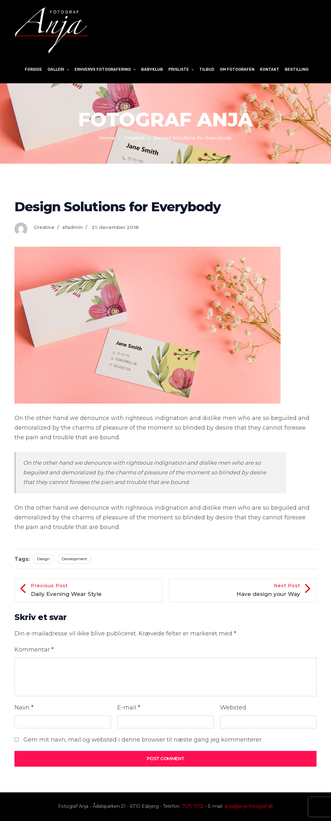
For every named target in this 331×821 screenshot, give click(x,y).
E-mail (128, 707)
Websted (233, 707)
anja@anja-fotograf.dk (248, 806)
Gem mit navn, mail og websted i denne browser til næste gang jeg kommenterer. (143, 739)
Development (74, 558)
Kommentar (34, 649)
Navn (23, 707)
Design (43, 558)
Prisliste (178, 69)
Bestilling (297, 69)
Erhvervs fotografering (103, 69)
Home (107, 138)
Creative (134, 138)
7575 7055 (193, 806)
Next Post (236, 590)
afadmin (72, 227)
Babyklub (152, 69)
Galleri (56, 69)
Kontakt (269, 69)
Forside (33, 69)
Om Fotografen (237, 69)
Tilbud (206, 69)
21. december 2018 (115, 227)
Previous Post (95, 590)
